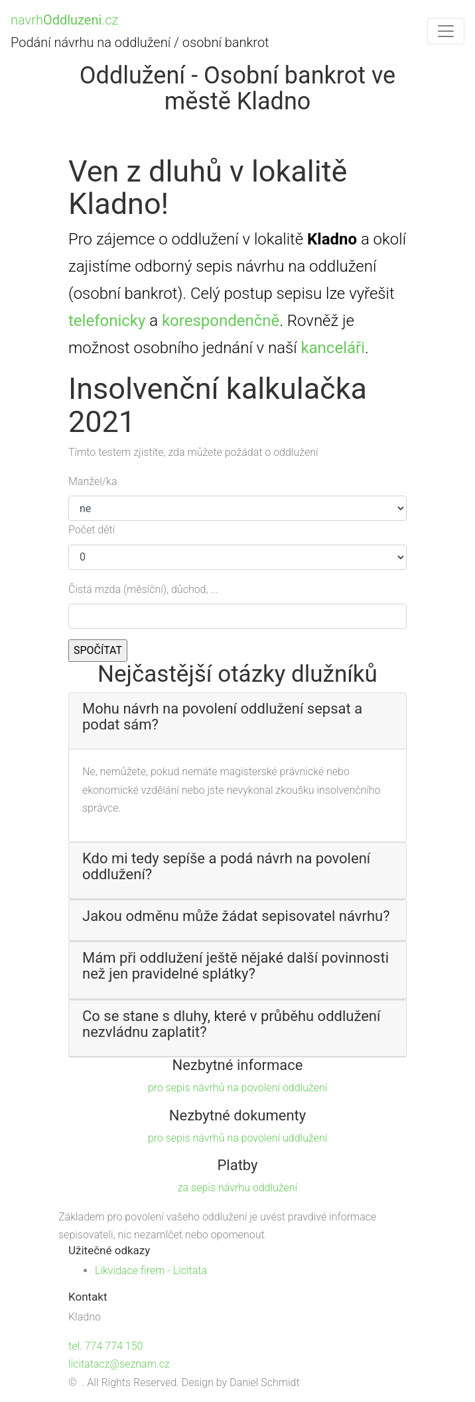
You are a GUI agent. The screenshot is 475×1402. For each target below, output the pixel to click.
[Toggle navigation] (445, 31)
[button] (237, 717)
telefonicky (106, 320)
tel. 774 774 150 (105, 1346)
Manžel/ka (92, 481)
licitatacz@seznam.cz (119, 1364)
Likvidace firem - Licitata (151, 1270)
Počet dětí (91, 529)
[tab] (237, 721)
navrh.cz (64, 20)
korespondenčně (220, 320)
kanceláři (333, 348)
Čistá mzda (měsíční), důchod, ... (143, 589)
